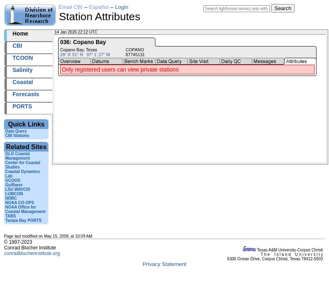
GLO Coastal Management (17, 156)
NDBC (11, 198)
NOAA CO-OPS (19, 202)
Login (121, 7)
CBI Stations (17, 135)
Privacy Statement (164, 264)
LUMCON (14, 194)
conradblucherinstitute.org (32, 253)
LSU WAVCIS (17, 189)
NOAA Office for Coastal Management (25, 209)
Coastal (23, 82)
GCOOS (12, 180)
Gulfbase (14, 185)
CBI (17, 45)
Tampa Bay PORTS (23, 220)
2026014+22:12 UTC (117, 32)
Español (99, 7)
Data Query (16, 131)
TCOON (23, 58)
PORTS (22, 106)
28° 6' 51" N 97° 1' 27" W (85, 54)
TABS (10, 216)
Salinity (23, 70)
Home (20, 33)
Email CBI (70, 7)
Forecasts (26, 94)
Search (283, 8)
